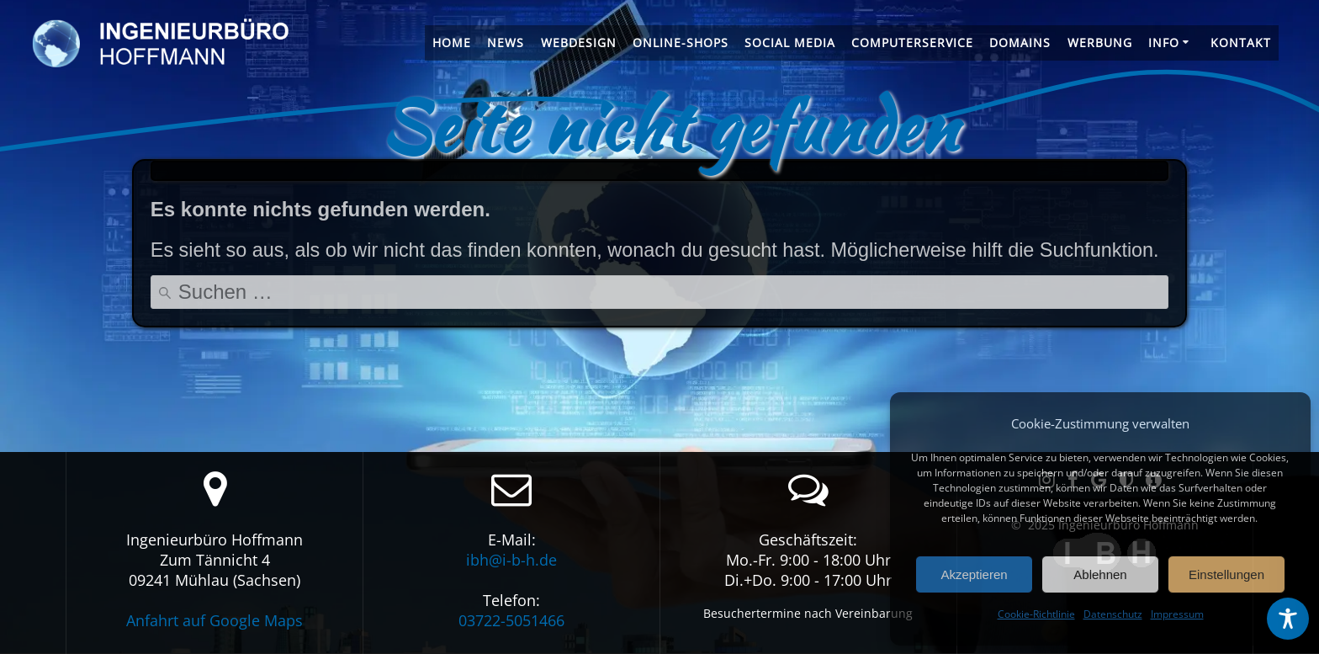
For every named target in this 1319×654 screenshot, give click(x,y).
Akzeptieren (973, 574)
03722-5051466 (511, 620)
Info (1163, 43)
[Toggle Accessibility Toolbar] (1288, 618)
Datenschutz (1112, 614)
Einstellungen (1226, 574)
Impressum (1177, 614)
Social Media (789, 43)
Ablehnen (1099, 574)
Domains (1020, 43)
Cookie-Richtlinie (1036, 614)
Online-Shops (680, 43)
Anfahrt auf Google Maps (214, 620)
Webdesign (579, 43)
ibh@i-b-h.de (511, 560)
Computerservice (912, 43)
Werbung (1099, 43)
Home (451, 43)
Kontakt (1240, 43)
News (505, 43)
